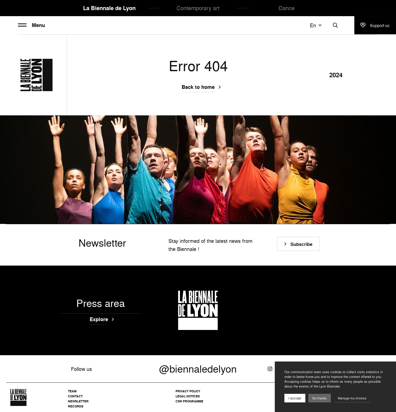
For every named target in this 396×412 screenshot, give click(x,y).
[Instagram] (270, 369)
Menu (31, 25)
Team (72, 391)
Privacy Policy (188, 391)
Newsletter (78, 401)
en (316, 25)
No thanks (319, 398)
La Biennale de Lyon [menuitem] (109, 8)
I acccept (294, 398)
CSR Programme (189, 401)
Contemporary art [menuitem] (198, 8)
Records (75, 406)
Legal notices (188, 396)
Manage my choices (352, 398)
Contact (75, 396)
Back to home (198, 87)
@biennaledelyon (198, 369)
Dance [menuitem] (286, 8)
